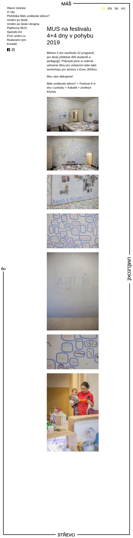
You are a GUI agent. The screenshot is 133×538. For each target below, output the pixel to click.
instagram (13, 49)
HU (123, 8)
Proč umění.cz (16, 36)
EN (110, 8)
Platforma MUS (17, 28)
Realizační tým (16, 40)
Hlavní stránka (16, 8)
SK (116, 8)
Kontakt (12, 44)
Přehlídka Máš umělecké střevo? (28, 16)
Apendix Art (14, 32)
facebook (8, 49)
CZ (103, 8)
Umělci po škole (17, 20)
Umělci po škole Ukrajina (23, 24)
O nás (11, 12)
